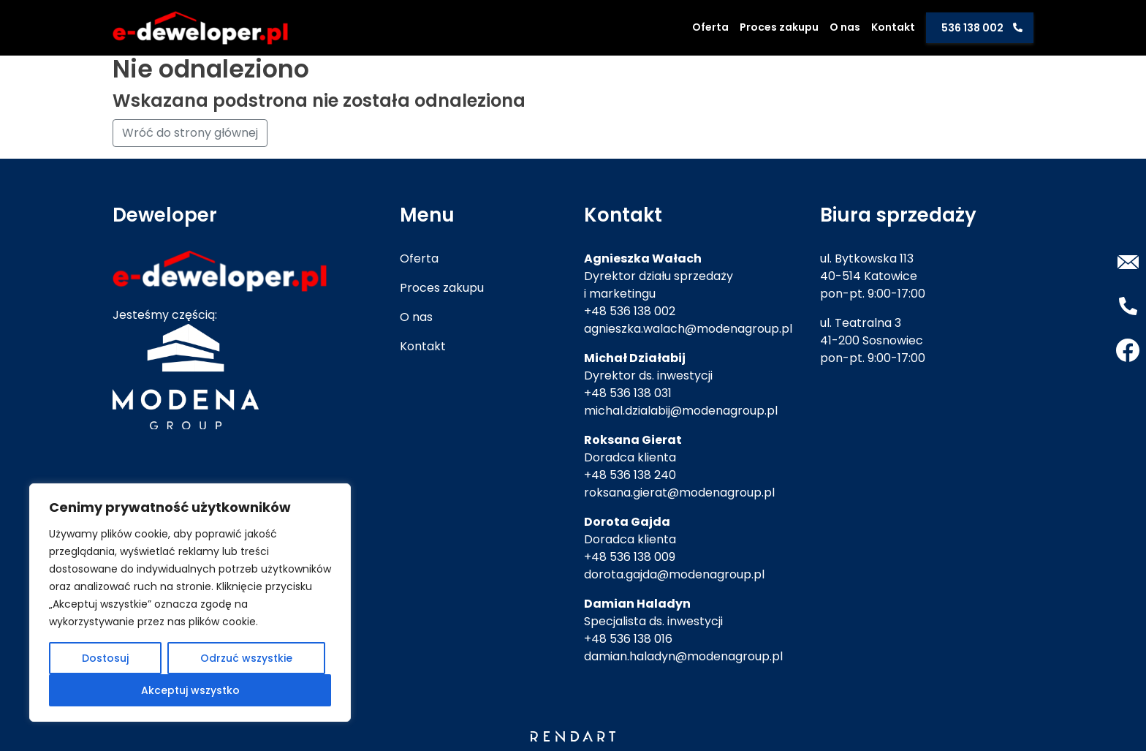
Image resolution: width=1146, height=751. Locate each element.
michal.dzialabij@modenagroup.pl (681, 410)
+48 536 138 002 (629, 311)
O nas (845, 27)
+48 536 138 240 (630, 475)
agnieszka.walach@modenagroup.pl (688, 328)
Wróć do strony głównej (190, 132)
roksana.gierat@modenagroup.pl (679, 492)
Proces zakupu (779, 27)
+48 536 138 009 (629, 556)
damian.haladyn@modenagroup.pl (683, 656)
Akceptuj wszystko (190, 690)
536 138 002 (972, 27)
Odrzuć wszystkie (246, 658)
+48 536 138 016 (628, 638)
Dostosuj (105, 658)
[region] (190, 602)
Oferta (710, 27)
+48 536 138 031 (628, 393)
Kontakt (893, 27)
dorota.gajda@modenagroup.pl (674, 574)
